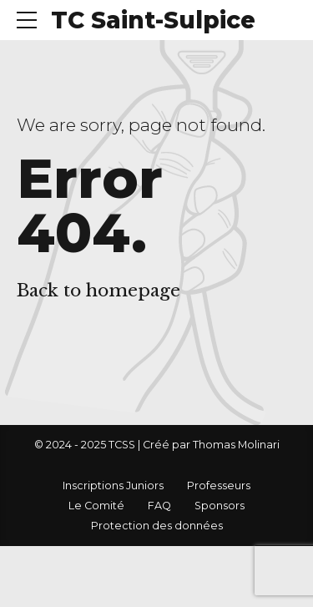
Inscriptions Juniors (113, 485)
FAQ (159, 505)
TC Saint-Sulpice (153, 20)
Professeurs (218, 485)
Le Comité (96, 505)
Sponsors (219, 505)
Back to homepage (98, 290)
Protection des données (157, 525)
